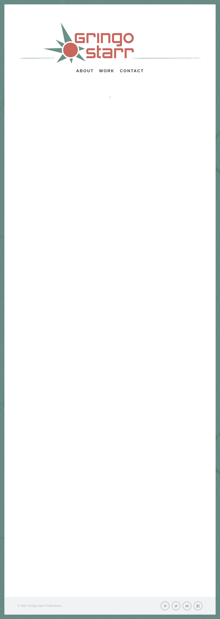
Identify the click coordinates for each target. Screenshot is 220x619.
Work (107, 71)
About (85, 71)
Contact (132, 71)
